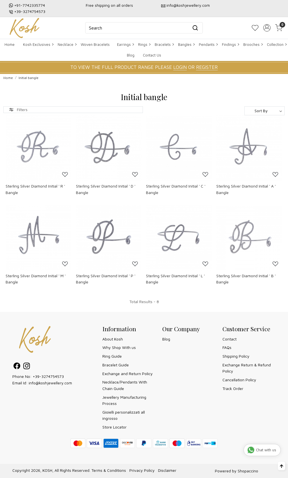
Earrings (125, 44)
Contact (229, 339)
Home (9, 44)
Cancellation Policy (239, 379)
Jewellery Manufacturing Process (124, 400)
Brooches (252, 44)
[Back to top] (281, 466)
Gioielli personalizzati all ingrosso (123, 415)
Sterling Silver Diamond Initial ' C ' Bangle (175, 189)
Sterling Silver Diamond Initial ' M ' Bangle (36, 278)
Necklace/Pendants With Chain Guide (124, 385)
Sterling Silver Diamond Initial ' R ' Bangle (35, 189)
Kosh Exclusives (38, 44)
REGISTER (207, 67)
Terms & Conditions (108, 470)
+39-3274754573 (29, 11)
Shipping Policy (235, 356)
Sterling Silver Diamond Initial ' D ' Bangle (105, 189)
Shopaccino (248, 470)
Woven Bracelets (95, 44)
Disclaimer (167, 470)
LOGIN (180, 67)
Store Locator (114, 427)
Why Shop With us (119, 347)
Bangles (186, 44)
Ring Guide (112, 356)
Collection (276, 44)
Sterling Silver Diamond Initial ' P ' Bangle (105, 278)
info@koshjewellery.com (188, 5)
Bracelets (164, 44)
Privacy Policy (142, 470)
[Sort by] (264, 110)
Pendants (208, 44)
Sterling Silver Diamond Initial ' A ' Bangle (246, 189)
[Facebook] (16, 366)
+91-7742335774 (29, 5)
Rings (144, 44)
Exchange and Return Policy (127, 373)
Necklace (67, 44)
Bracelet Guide (115, 364)
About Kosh (112, 339)
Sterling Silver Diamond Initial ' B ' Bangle (246, 278)
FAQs (226, 347)
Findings (230, 44)
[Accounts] (267, 27)
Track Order (232, 388)
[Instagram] (26, 366)
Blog (130, 55)
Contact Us (152, 55)
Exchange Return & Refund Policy (246, 367)
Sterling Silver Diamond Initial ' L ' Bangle (175, 278)
